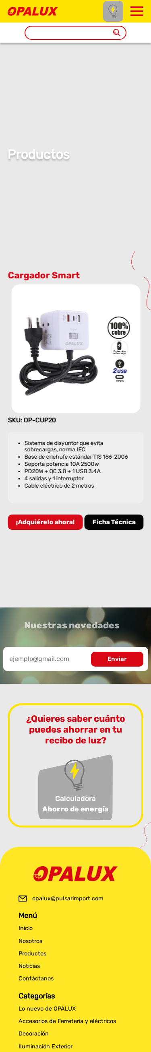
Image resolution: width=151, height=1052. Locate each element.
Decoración (34, 1033)
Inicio (26, 928)
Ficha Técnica (114, 522)
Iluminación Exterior (45, 1046)
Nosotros (30, 941)
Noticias (29, 966)
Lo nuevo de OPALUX (47, 1008)
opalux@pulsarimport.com (67, 898)
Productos (32, 953)
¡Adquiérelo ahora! (45, 522)
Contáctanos (36, 978)
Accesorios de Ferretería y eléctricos (67, 1021)
